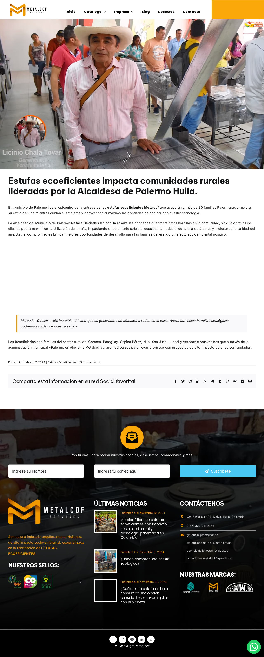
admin (17, 362)
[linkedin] (141, 639)
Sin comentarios (90, 362)
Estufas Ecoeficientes (62, 362)
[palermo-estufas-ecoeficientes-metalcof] (132, 94)
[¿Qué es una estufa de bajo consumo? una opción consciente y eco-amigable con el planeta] (105, 583)
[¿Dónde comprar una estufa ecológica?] (105, 553)
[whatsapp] (151, 639)
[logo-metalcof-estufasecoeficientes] (28, 5)
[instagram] (122, 639)
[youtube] (132, 639)
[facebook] (113, 639)
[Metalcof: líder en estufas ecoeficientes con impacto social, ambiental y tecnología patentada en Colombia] (105, 514)
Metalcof (92, 347)
